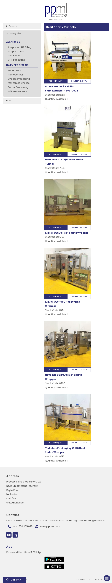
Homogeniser (15, 74)
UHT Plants (14, 55)
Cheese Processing (19, 79)
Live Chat (16, 579)
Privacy (81, 579)
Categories (15, 33)
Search (13, 26)
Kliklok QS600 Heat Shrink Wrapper (66, 233)
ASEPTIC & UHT (15, 42)
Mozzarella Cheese (19, 83)
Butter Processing (18, 87)
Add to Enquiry (55, 81)
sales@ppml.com (50, 526)
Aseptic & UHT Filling (19, 47)
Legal (89, 579)
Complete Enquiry (79, 81)
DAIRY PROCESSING (17, 65)
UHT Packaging (16, 59)
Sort (11, 100)
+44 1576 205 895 (23, 526)
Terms (95, 579)
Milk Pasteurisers (17, 91)
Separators (14, 70)
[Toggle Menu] (107, 578)
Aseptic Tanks (16, 51)
